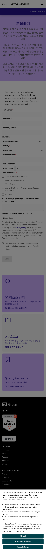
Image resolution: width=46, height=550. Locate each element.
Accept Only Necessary (23, 541)
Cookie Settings (23, 547)
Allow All (23, 536)
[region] (23, 519)
